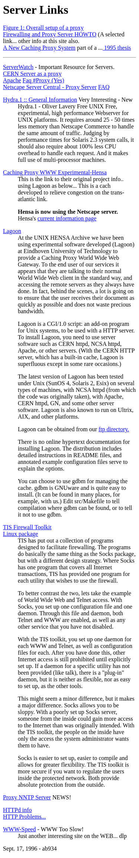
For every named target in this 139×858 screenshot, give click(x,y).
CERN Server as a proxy (32, 74)
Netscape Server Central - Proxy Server (50, 87)
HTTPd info (17, 810)
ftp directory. (114, 429)
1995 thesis (117, 48)
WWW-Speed (19, 829)
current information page (66, 218)
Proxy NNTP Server (27, 797)
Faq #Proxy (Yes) (43, 80)
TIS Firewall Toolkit (27, 527)
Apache (12, 80)
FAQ (104, 87)
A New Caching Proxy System (39, 48)
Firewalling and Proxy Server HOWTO (49, 34)
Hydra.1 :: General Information (40, 99)
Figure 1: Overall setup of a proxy (43, 27)
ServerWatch (18, 67)
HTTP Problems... (24, 816)
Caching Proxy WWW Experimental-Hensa (55, 172)
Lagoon (12, 231)
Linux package (20, 534)
